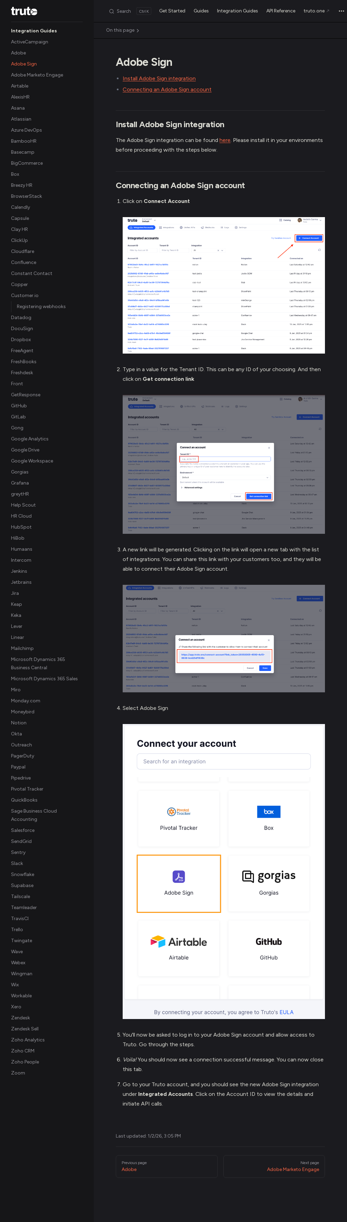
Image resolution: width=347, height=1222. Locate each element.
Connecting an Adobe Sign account (167, 89)
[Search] (130, 11)
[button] (47, 31)
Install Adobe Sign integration (159, 78)
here (225, 140)
